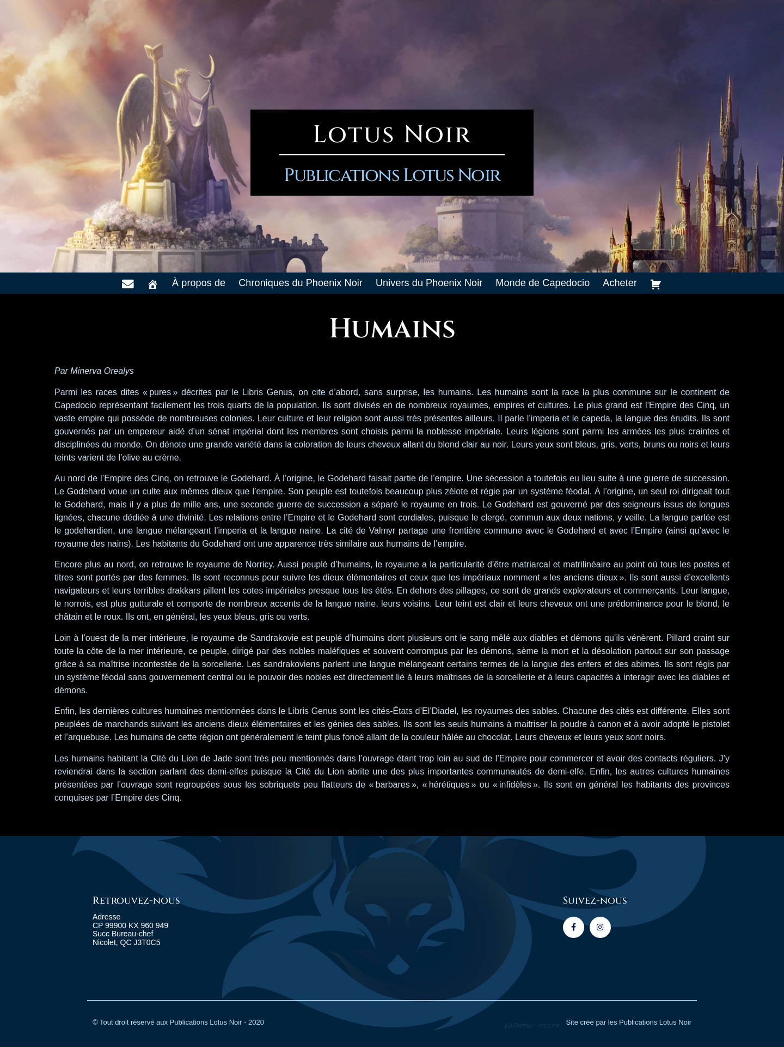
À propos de (198, 282)
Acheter (620, 282)
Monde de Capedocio (542, 282)
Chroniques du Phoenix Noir (300, 282)
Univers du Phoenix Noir (429, 282)
